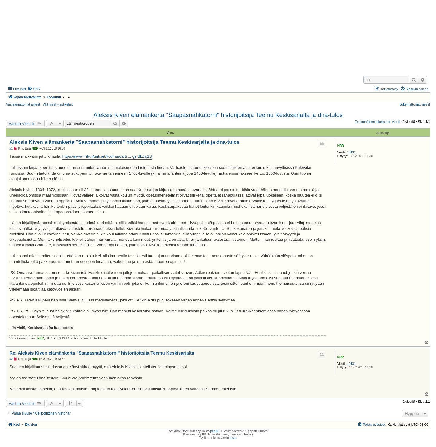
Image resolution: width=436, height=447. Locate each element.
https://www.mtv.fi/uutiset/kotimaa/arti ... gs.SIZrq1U (107, 156)
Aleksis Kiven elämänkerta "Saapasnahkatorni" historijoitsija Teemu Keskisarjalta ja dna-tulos (217, 115)
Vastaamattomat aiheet (23, 104)
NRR (340, 145)
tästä (233, 437)
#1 (11, 148)
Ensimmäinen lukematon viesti (377, 121)
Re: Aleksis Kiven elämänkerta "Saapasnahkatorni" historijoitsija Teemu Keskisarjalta (101, 352)
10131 (351, 152)
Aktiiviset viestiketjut (58, 104)
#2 (11, 359)
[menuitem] (34, 88)
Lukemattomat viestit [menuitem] (414, 104)
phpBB (215, 431)
